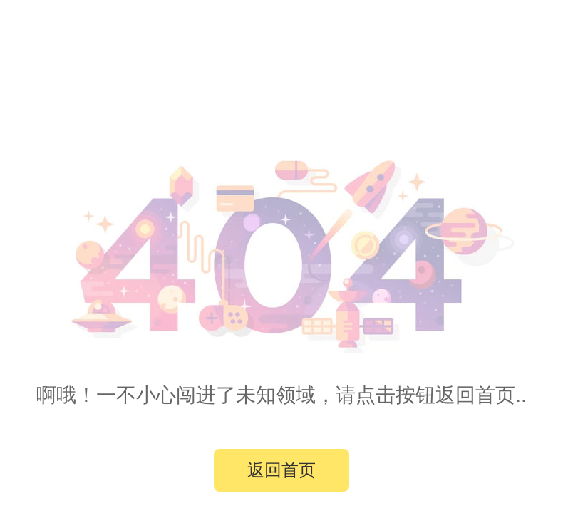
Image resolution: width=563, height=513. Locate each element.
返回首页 (281, 470)
